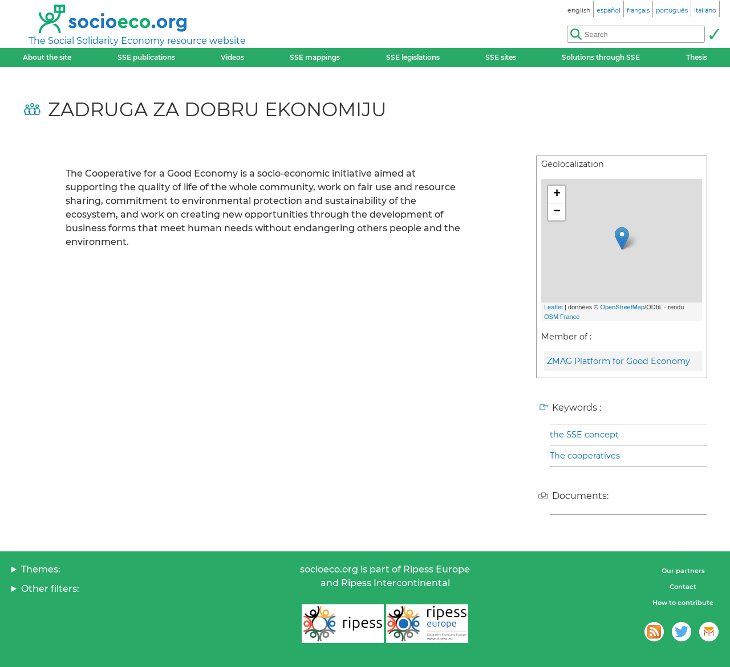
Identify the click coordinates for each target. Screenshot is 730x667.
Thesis (696, 57)
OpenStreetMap (622, 307)
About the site (47, 57)
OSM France (561, 316)
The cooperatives (585, 456)
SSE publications (146, 57)
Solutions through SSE (601, 57)
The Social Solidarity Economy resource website (137, 40)
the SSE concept (584, 434)
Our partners (683, 571)
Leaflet (553, 307)
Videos (232, 57)
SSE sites (500, 57)
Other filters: (50, 588)
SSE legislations (413, 57)
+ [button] (557, 194)
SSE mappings (315, 57)
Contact (683, 587)
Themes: (40, 569)
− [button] (557, 211)
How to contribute (682, 603)
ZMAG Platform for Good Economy (618, 361)
